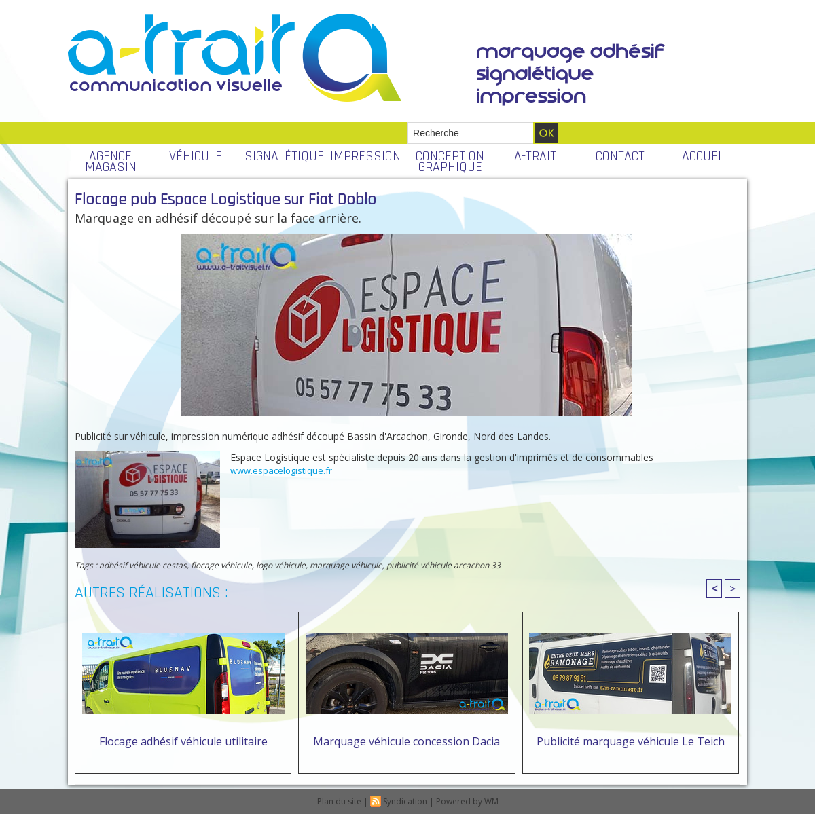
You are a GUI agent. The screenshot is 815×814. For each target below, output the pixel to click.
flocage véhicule (221, 565)
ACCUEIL (704, 156)
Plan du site (339, 801)
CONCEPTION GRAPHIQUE (450, 161)
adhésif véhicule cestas (143, 565)
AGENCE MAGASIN (111, 161)
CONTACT (620, 156)
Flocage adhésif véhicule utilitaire (183, 741)
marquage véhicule (346, 565)
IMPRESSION (365, 156)
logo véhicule (281, 565)
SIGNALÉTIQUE (283, 156)
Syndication (405, 801)
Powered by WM (467, 801)
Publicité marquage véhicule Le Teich (631, 741)
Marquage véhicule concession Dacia (406, 741)
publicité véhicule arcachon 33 (443, 565)
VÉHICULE (195, 156)
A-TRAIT (535, 156)
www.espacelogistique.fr (281, 470)
